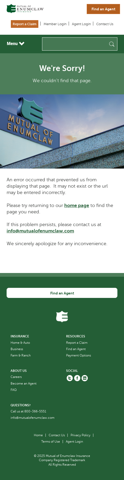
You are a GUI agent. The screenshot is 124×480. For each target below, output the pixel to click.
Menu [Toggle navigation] (16, 44)
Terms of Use (50, 441)
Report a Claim (24, 24)
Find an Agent (103, 9)
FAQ (14, 390)
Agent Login (81, 24)
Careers (16, 377)
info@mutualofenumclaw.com (40, 231)
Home (38, 435)
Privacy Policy (80, 435)
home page (76, 205)
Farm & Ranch (21, 355)
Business (17, 349)
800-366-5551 (35, 411)
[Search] (79, 44)
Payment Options (78, 355)
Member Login (55, 24)
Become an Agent (23, 383)
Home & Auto (20, 343)
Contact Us (104, 24)
